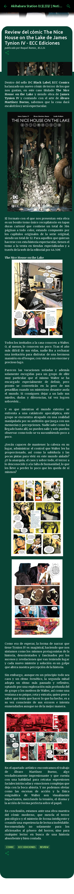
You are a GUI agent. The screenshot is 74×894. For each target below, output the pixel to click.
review (44, 847)
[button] (7, 53)
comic (10, 847)
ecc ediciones (27, 847)
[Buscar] (68, 6)
